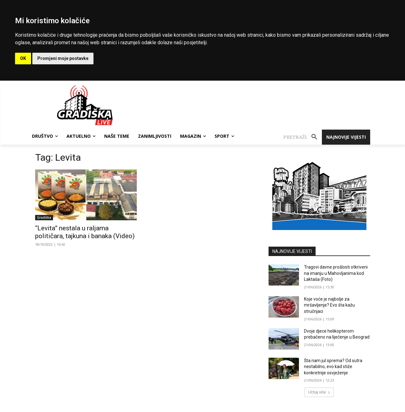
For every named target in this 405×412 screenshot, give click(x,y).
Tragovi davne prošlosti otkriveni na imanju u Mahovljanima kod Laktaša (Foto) (336, 273)
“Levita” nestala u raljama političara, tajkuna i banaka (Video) (85, 232)
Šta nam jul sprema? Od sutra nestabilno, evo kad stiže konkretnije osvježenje (333, 366)
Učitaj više (319, 392)
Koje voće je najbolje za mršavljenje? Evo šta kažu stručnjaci (329, 305)
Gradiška (44, 217)
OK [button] (23, 58)
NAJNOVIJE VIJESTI (292, 251)
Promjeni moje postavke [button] (62, 58)
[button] (302, 137)
